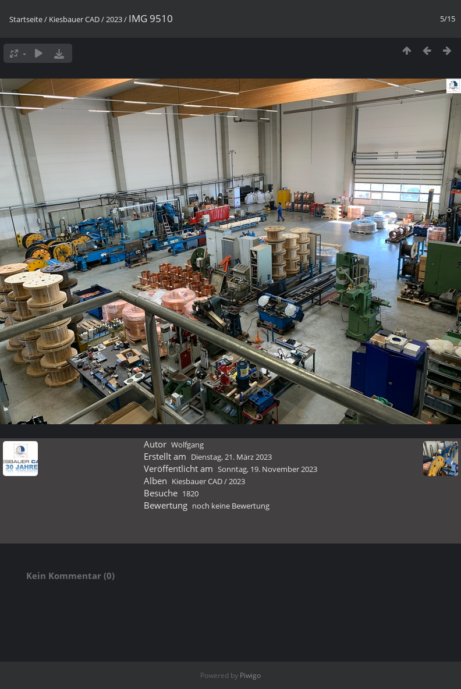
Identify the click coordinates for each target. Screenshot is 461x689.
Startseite (25, 19)
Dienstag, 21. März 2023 (231, 457)
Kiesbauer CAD (74, 19)
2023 (114, 19)
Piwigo (250, 675)
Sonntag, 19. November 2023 (267, 469)
